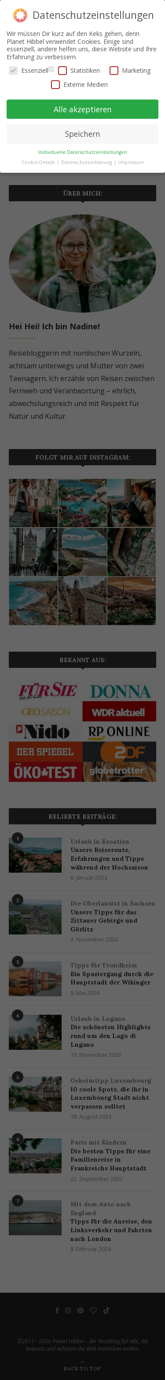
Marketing (130, 70)
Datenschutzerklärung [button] (87, 162)
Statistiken (79, 70)
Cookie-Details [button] (39, 162)
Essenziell (28, 70)
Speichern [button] (82, 133)
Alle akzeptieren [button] (83, 108)
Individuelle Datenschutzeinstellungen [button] (82, 152)
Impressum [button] (131, 162)
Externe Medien (79, 84)
